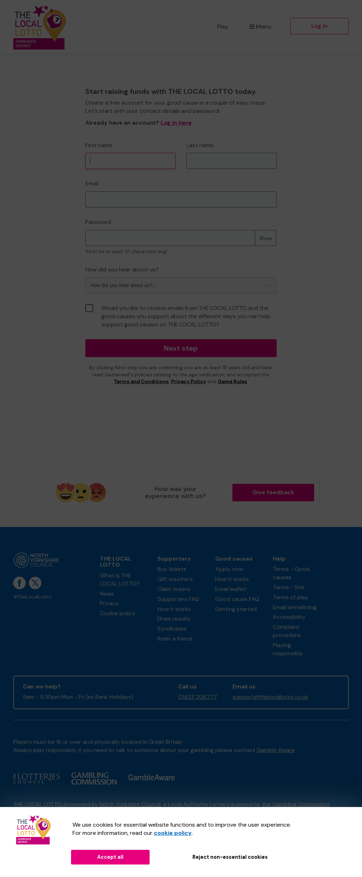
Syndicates (172, 628)
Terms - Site (289, 587)
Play (222, 26)
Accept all (110, 857)
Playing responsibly (288, 649)
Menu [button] (260, 26)
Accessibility (289, 617)
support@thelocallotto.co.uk (270, 697)
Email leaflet (230, 589)
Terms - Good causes (291, 573)
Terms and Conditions (141, 382)
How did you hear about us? (122, 269)
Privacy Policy (188, 382)
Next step (181, 348)
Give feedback (273, 492)
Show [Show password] (265, 238)
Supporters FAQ (178, 599)
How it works (174, 609)
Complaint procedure (287, 631)
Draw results (173, 618)
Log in (319, 26)
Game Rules (232, 382)
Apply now (229, 569)
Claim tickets (174, 589)
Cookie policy (117, 613)
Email (92, 183)
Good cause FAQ (237, 599)
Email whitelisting (295, 607)
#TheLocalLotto (32, 597)
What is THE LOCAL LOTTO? (120, 579)
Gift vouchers (175, 579)
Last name (199, 145)
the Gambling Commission (296, 804)
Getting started (236, 609)
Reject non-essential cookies (230, 857)
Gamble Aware (276, 750)
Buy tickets (171, 569)
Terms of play (290, 597)
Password (98, 222)
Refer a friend (174, 638)
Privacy (109, 603)
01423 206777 (197, 697)
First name (98, 145)
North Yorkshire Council (130, 804)
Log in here (176, 122)
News (107, 593)
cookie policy (173, 833)
